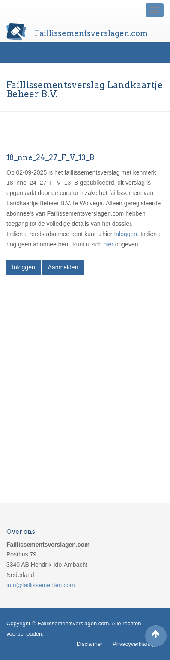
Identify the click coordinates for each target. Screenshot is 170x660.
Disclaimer (90, 644)
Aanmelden (63, 267)
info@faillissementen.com (40, 585)
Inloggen (125, 234)
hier (108, 244)
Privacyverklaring (134, 644)
